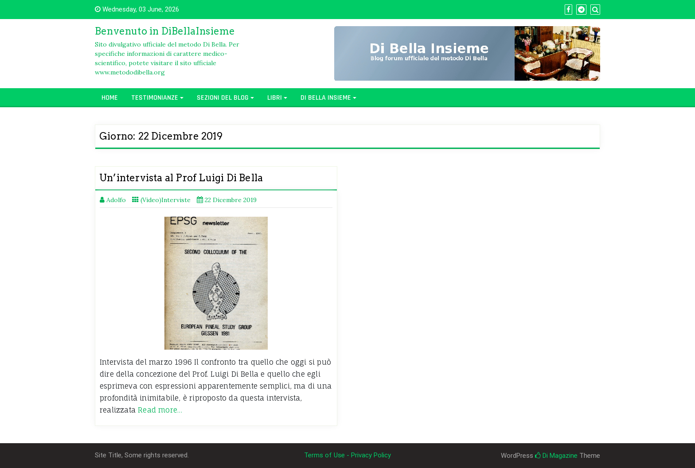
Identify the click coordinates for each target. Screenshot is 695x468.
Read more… (160, 410)
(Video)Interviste (166, 200)
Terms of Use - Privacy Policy (347, 455)
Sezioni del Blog (223, 97)
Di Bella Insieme (326, 97)
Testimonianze (154, 97)
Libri (274, 97)
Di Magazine (556, 456)
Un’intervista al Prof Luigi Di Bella (181, 177)
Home (110, 97)
